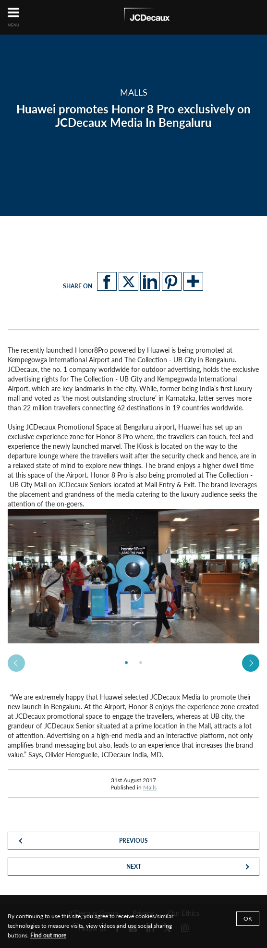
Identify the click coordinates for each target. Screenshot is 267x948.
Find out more (48, 935)
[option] (133, 576)
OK (247, 918)
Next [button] (250, 663)
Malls (150, 787)
